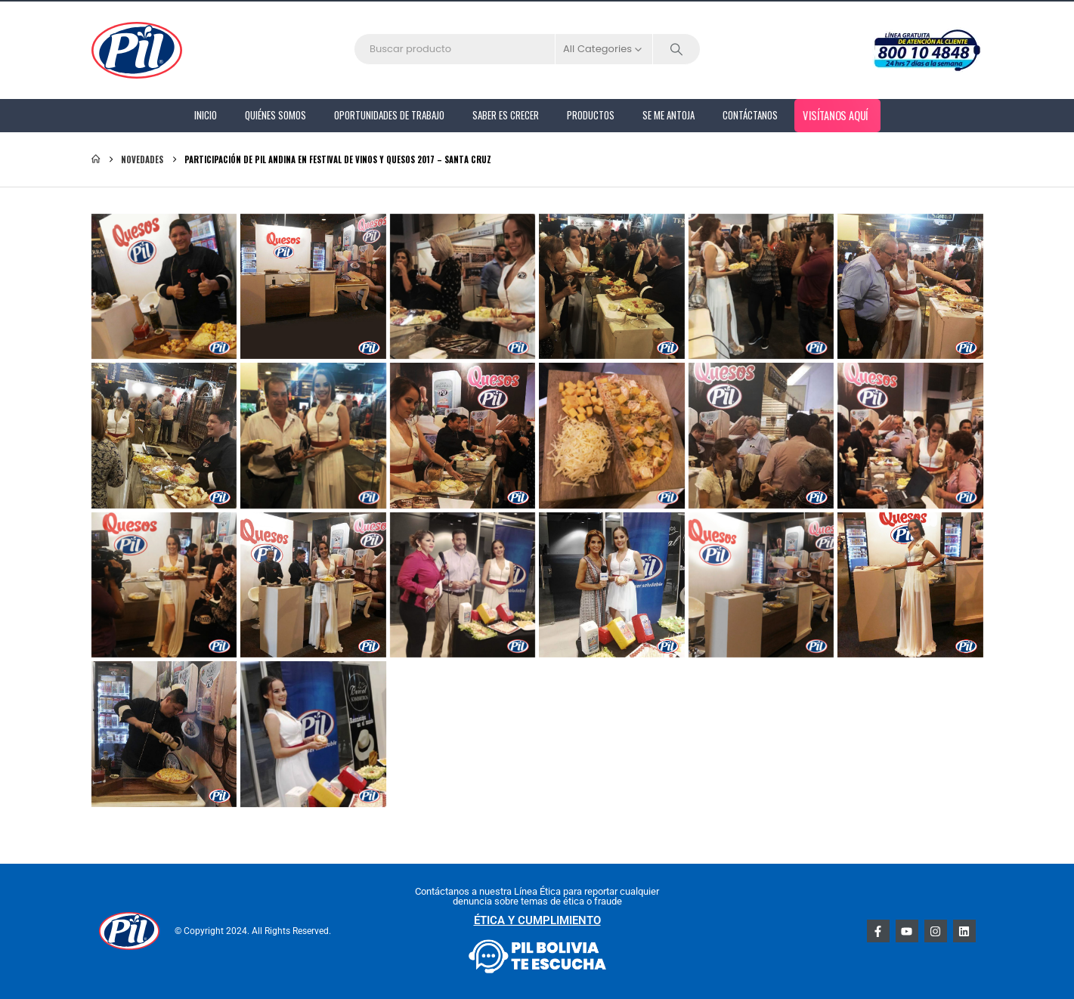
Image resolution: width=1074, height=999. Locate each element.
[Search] (676, 49)
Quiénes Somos (275, 114)
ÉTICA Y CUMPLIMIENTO (537, 920)
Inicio (205, 114)
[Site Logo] (136, 50)
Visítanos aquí (835, 114)
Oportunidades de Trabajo (389, 114)
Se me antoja (668, 114)
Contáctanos (750, 114)
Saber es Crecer (505, 114)
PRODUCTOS (590, 114)
